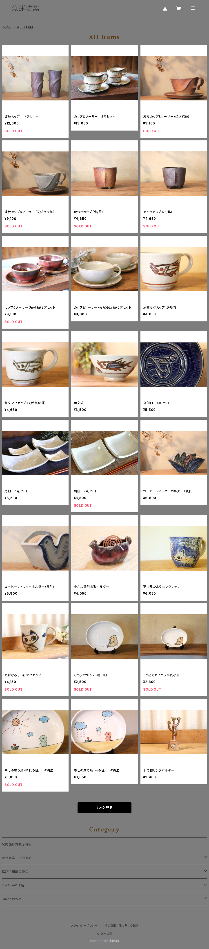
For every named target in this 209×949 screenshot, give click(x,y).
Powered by (104, 940)
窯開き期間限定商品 (16, 844)
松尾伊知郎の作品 (16, 871)
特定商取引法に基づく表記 (121, 925)
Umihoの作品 (12, 899)
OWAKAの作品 (13, 885)
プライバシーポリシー (84, 925)
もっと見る (104, 807)
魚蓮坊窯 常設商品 (17, 858)
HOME (7, 27)
